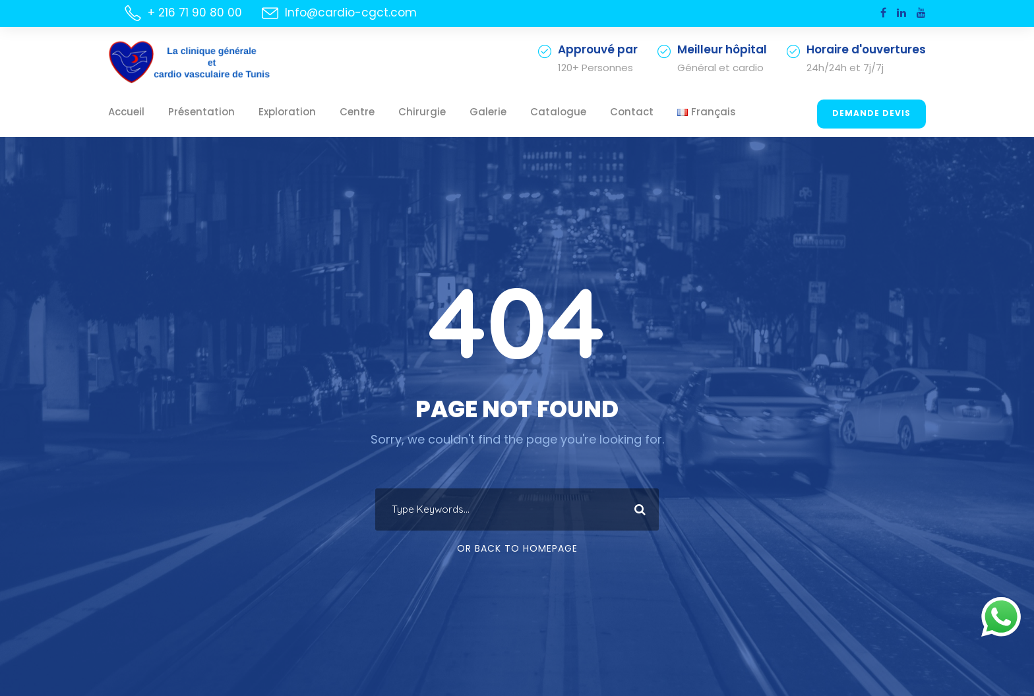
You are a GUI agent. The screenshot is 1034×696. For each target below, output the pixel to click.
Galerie (450, 111)
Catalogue (511, 111)
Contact (575, 111)
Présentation (191, 111)
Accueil (124, 111)
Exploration (268, 111)
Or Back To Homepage (517, 548)
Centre (331, 111)
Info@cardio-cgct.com (335, 12)
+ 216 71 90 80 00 (193, 12)
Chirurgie (390, 111)
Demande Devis (873, 113)
